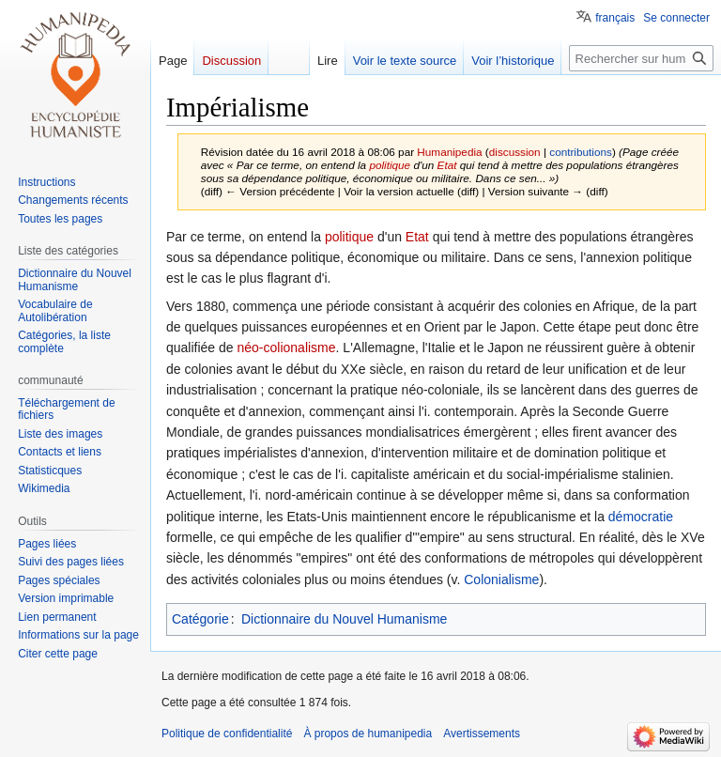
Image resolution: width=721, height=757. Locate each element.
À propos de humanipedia (367, 733)
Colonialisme (501, 579)
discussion (515, 152)
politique (389, 165)
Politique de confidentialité (226, 733)
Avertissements (481, 733)
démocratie (640, 516)
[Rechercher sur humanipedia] (641, 58)
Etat (447, 165)
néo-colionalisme (287, 347)
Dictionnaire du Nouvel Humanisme (344, 618)
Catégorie (200, 618)
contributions (580, 152)
